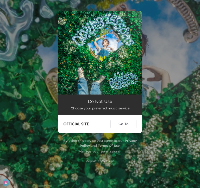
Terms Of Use (109, 146)
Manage (85, 151)
